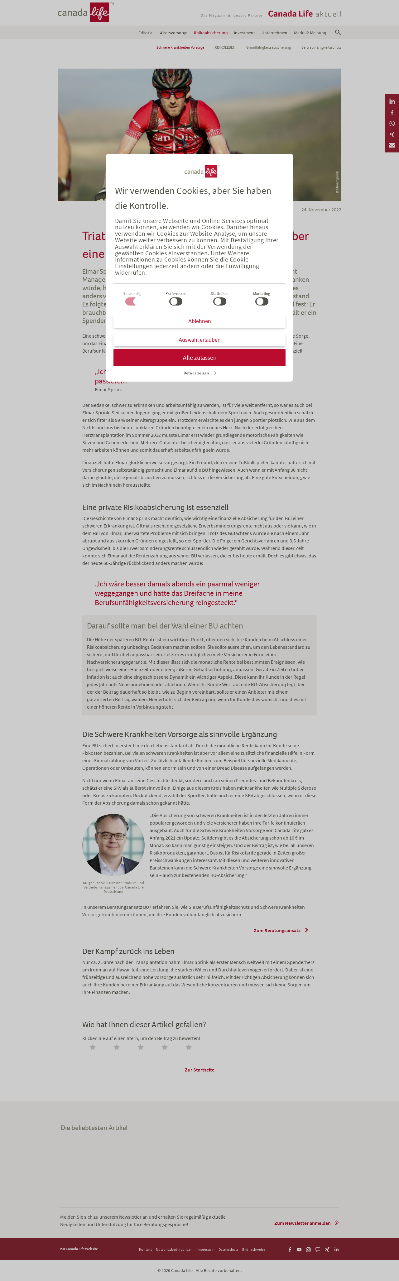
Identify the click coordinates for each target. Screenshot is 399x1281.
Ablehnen (199, 321)
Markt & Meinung (310, 33)
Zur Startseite (199, 1070)
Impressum (205, 1249)
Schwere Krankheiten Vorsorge (180, 47)
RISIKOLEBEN (225, 47)
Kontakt (145, 1249)
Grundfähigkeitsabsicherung (268, 47)
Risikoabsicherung (211, 33)
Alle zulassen (200, 358)
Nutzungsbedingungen (174, 1249)
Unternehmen (274, 33)
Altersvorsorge (173, 33)
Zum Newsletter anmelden (302, 1223)
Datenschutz (228, 1249)
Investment (244, 33)
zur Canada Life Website (79, 1248)
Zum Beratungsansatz (277, 930)
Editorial (145, 33)
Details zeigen (196, 373)
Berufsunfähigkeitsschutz (321, 47)
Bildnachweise (253, 1249)
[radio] (94, 1048)
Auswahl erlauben (200, 340)
